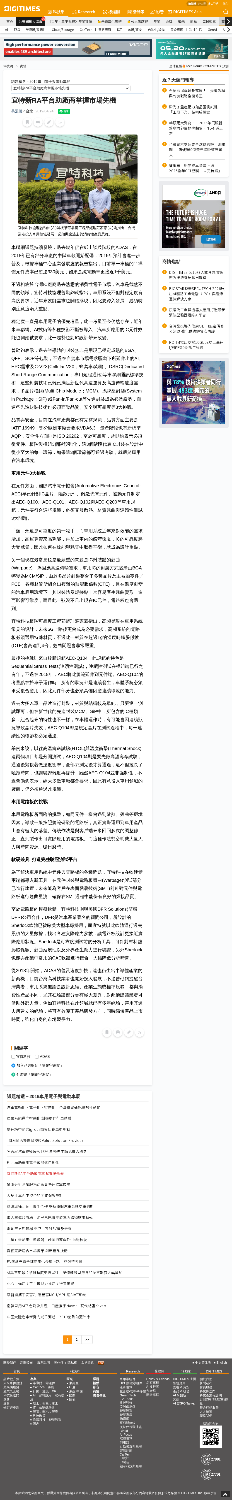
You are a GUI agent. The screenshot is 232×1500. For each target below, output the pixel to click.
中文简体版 (203, 1362)
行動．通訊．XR (44, 1391)
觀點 (193, 21)
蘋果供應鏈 (137, 21)
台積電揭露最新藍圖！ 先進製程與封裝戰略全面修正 (197, 93)
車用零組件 (127, 1379)
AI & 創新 (179, 1395)
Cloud (124, 1431)
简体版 (202, 3)
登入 (225, 3)
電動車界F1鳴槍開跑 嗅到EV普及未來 (39, 1228)
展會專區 (177, 29)
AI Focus (126, 1434)
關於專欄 (152, 1395)
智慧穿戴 (126, 1450)
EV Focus (126, 1399)
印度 (72, 1387)
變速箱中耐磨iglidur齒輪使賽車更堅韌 (38, 1129)
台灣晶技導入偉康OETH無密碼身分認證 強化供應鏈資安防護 (196, 328)
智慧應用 (104, 29)
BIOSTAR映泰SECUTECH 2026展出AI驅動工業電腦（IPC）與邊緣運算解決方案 (197, 294)
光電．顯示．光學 (45, 1411)
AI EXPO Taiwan (184, 1403)
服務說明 (43, 1362)
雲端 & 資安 (181, 1387)
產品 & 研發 (181, 1391)
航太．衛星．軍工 (45, 1403)
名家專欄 (152, 1382)
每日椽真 (209, 21)
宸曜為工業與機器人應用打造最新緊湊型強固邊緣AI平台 (197, 312)
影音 (156, 12)
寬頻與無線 (127, 1423)
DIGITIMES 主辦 (184, 1379)
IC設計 (124, 1458)
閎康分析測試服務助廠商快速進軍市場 (38, 1184)
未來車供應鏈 (109, 21)
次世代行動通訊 (131, 1427)
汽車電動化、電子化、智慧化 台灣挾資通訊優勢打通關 (53, 1107)
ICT (119, 29)
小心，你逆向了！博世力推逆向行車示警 (40, 1283)
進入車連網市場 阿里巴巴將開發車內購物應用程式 (50, 1217)
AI (6, 29)
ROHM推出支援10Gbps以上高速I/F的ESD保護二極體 (196, 345)
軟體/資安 (135, 29)
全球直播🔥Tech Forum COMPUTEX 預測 (199, 66)
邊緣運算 (126, 1387)
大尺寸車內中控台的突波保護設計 (35, 1195)
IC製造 (124, 1462)
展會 (6, 1399)
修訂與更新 (11, 1407)
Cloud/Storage (63, 29)
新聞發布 (26, 1362)
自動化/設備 (156, 29)
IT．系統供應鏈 (44, 1407)
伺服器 (124, 1442)
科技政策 (39, 1415)
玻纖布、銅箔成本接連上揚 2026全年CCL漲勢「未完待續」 (195, 168)
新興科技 (126, 1402)
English (221, 1362)
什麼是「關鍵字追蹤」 (35, 1074)
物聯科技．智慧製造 (47, 1419)
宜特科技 (23, 1057)
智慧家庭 (126, 1414)
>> (87, 1339)
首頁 (9, 21)
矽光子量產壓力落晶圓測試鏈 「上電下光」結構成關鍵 (195, 109)
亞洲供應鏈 (127, 1406)
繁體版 (192, 3)
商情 (224, 21)
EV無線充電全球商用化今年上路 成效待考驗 (44, 1261)
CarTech (86, 29)
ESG (17, 29)
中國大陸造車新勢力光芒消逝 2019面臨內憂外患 (48, 1316)
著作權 (58, 1362)
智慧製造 (126, 1410)
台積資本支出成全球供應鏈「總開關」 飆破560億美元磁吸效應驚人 (197, 149)
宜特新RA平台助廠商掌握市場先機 (35, 1173)
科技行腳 (152, 1387)
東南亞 (74, 1383)
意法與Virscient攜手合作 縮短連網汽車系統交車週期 (50, 1206)
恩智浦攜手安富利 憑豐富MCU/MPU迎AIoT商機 (46, 1294)
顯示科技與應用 (131, 1466)
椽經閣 (111, 11)
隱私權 (72, 1362)
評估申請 (213, 3)
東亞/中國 (76, 1391)
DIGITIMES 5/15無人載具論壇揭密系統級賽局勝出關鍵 (196, 275)
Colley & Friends (158, 1379)
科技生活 (195, 29)
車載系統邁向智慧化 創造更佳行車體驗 (39, 1118)
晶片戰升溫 (11, 1379)
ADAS (45, 1057)
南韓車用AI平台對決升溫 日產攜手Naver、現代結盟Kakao (56, 1305)
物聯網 (124, 1419)
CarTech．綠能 (43, 1387)
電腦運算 (126, 1438)
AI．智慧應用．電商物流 (47, 1397)
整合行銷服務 (209, 1407)
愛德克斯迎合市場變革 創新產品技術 (37, 1250)
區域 (169, 21)
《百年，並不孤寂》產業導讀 (70, 21)
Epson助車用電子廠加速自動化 (33, 1162)
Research (83, 11)
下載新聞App (209, 1423)
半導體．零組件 (44, 1383)
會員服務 (206, 1387)
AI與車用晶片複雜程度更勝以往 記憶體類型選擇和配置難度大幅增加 (64, 1272)
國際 (72, 1395)
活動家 (136, 11)
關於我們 (9, 1362)
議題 (181, 21)
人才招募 (206, 1411)
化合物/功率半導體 (133, 1391)
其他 (176, 1399)
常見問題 (87, 1362)
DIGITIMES (214, 1371)
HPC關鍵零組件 (131, 1383)
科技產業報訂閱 (211, 1395)
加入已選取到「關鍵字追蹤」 (40, 1065)
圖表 (36, 1424)
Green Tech (128, 1395)
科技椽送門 (11, 1395)
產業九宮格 (11, 1391)
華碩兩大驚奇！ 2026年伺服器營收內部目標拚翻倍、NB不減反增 (196, 128)
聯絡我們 (206, 1415)
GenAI (212, 29)
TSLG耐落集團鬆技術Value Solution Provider (45, 1140)
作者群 (151, 1391)
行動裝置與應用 (131, 1446)
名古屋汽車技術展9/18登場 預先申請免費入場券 (47, 1151)
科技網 (56, 11)
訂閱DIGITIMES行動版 (214, 1401)
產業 (156, 21)
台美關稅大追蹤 (32, 20)
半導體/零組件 (36, 29)
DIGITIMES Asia (185, 11)
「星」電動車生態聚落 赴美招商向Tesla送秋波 (49, 1239)
